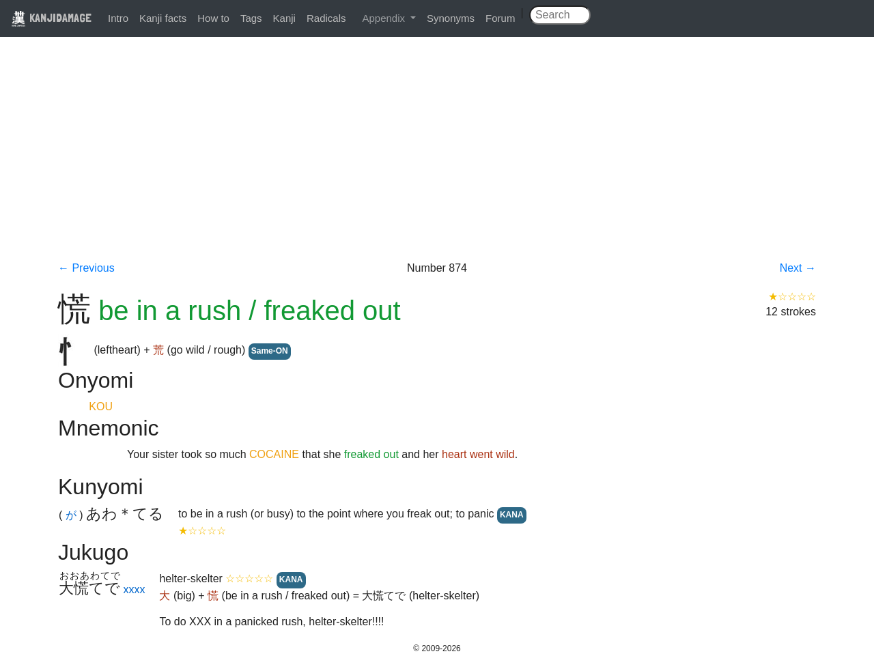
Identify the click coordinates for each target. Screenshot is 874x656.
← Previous (86, 268)
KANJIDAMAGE (51, 17)
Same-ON (269, 351)
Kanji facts (162, 18)
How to (213, 18)
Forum (500, 18)
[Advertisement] (437, 158)
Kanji (284, 18)
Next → (798, 268)
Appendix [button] (385, 18)
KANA (512, 514)
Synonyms (451, 18)
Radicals (326, 18)
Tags (251, 18)
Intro (118, 18)
